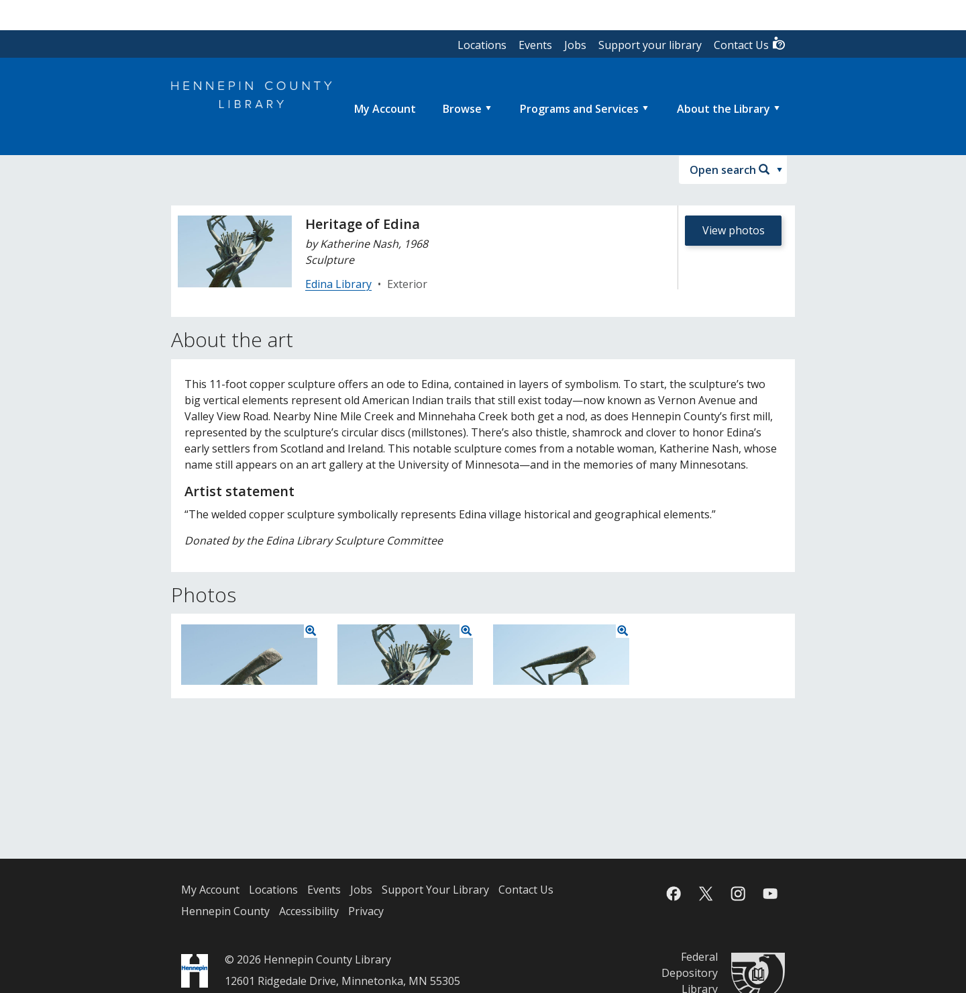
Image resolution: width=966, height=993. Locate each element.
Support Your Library (435, 889)
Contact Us (750, 44)
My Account (210, 889)
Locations (482, 45)
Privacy (366, 911)
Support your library (650, 45)
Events (535, 45)
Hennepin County (225, 911)
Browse (462, 108)
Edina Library (338, 284)
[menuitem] (385, 109)
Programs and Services (579, 108)
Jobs (575, 45)
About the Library (723, 108)
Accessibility (309, 911)
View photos (733, 230)
